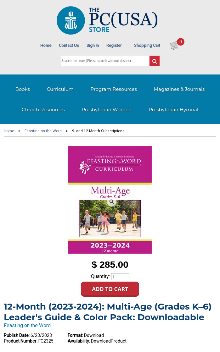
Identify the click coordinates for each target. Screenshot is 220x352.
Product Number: (20, 341)
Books (22, 89)
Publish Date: (17, 335)
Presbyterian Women (107, 110)
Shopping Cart (147, 45)
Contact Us (69, 45)
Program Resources (114, 89)
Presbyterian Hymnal (173, 110)
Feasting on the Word (43, 131)
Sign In (93, 45)
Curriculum (60, 89)
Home (45, 45)
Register (113, 45)
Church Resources (43, 110)
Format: (75, 335)
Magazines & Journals (179, 89)
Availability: (79, 341)
